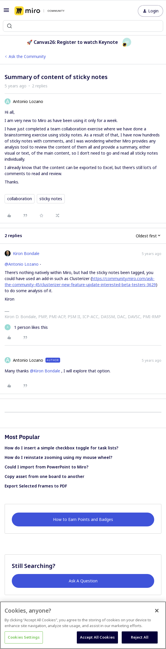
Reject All (139, 637)
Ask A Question (83, 581)
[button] (6, 12)
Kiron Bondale (26, 253)
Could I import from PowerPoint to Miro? (46, 467)
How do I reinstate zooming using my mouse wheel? (58, 457)
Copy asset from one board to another (44, 476)
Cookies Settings (24, 637)
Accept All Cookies (97, 637)
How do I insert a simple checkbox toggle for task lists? (61, 448)
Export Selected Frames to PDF (36, 486)
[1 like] (26, 327)
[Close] (156, 610)
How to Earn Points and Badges (83, 519)
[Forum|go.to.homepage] (39, 11)
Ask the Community (27, 56)
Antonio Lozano (28, 101)
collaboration (19, 198)
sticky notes (50, 198)
